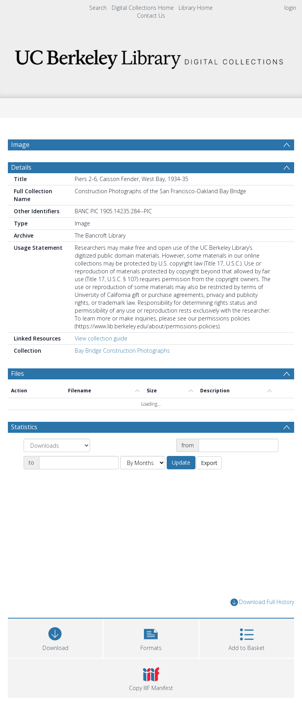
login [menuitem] (290, 7)
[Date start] (238, 445)
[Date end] (79, 462)
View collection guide (101, 338)
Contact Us (151, 15)
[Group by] (57, 445)
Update (181, 462)
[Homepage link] (151, 57)
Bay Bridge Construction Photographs (122, 350)
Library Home (196, 7)
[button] (150, 637)
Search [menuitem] (98, 7)
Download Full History (262, 602)
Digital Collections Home (143, 7)
